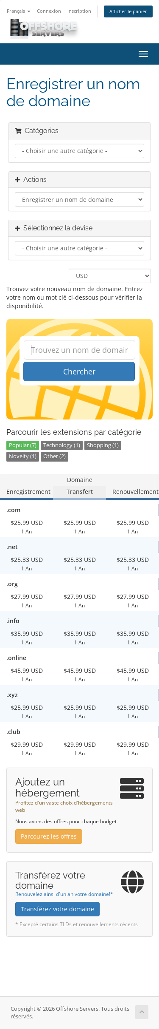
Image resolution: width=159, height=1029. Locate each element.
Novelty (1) (22, 456)
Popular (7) (22, 445)
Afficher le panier (128, 11)
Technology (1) (61, 445)
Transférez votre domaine (57, 909)
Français (19, 11)
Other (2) (54, 456)
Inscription (79, 11)
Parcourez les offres (49, 836)
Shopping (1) (103, 445)
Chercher (79, 371)
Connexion (49, 11)
